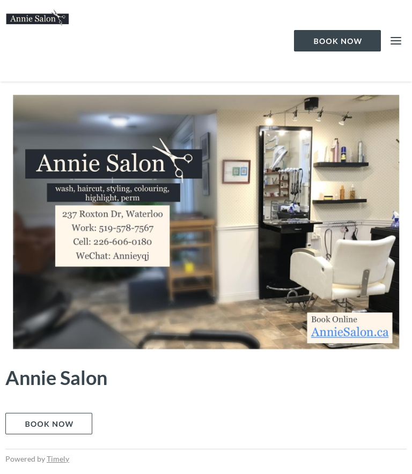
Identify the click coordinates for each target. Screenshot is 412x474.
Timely (58, 458)
